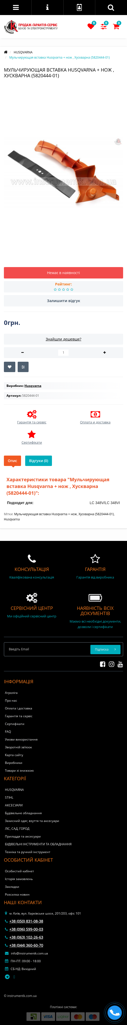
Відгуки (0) (38, 460)
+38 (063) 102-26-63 (24, 937)
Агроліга (11, 693)
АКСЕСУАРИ (14, 805)
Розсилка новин (17, 894)
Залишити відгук (63, 300)
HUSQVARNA (14, 789)
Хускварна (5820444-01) (96, 514)
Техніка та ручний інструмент (27, 852)
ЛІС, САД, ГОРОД (17, 828)
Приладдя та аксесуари (23, 836)
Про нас (11, 700)
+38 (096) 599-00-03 (24, 929)
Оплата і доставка (18, 708)
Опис (12, 460)
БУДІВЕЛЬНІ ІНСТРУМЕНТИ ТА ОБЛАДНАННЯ (38, 844)
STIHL (9, 797)
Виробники (13, 763)
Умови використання (21, 739)
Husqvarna (12, 519)
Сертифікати (14, 724)
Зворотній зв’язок (18, 747)
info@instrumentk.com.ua (26, 953)
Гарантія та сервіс (18, 716)
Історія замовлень (19, 879)
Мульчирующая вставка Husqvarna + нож (45, 514)
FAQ (8, 731)
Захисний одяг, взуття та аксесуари (32, 821)
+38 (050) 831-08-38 (24, 921)
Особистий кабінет (19, 871)
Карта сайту (14, 755)
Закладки (12, 886)
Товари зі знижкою (19, 770)
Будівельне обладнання (23, 813)
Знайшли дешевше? (63, 339)
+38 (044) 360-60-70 (24, 945)
